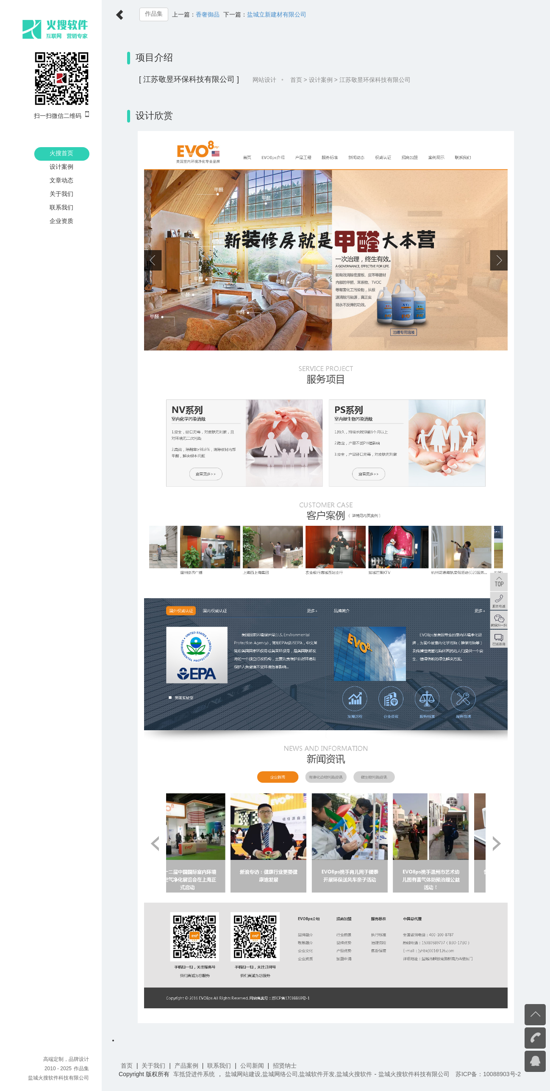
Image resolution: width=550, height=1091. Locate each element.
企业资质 (61, 221)
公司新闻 (252, 1065)
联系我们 (61, 207)
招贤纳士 (285, 1065)
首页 (296, 79)
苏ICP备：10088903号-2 (488, 1074)
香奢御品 (207, 14)
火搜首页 (61, 153)
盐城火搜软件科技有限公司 (58, 1078)
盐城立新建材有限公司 (276, 14)
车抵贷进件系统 (194, 1074)
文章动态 (61, 180)
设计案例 (61, 166)
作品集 (154, 14)
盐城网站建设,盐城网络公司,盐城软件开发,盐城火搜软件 (298, 1074)
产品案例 (186, 1065)
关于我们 (61, 193)
